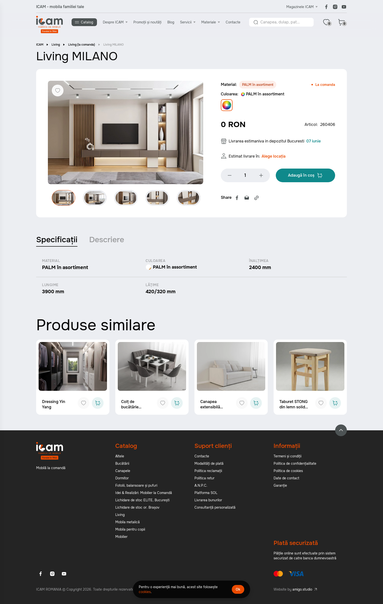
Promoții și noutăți (148, 22)
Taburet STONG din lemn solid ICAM (293, 407)
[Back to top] (341, 431)
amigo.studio (302, 590)
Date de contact (286, 478)
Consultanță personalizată (214, 508)
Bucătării (122, 464)
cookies (145, 592)
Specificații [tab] (56, 240)
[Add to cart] (98, 403)
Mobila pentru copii (130, 530)
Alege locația (274, 157)
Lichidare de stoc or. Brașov (137, 508)
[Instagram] (335, 7)
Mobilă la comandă (50, 468)
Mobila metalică (127, 522)
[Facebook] (326, 7)
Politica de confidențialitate (295, 464)
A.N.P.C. (200, 486)
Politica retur (204, 478)
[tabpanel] (191, 277)
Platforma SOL (205, 493)
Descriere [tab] (106, 240)
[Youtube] (344, 7)
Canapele (122, 471)
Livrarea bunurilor (208, 500)
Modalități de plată (208, 464)
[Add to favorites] (83, 403)
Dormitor (122, 478)
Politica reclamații (208, 471)
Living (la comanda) (81, 45)
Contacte (233, 22)
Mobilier (121, 537)
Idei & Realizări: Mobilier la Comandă (143, 493)
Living (56, 45)
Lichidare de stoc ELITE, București (142, 500)
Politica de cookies (288, 471)
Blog (171, 22)
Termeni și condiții (287, 456)
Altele (119, 456)
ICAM (39, 45)
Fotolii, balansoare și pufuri (136, 486)
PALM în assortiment (262, 94)
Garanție (280, 486)
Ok (238, 589)
